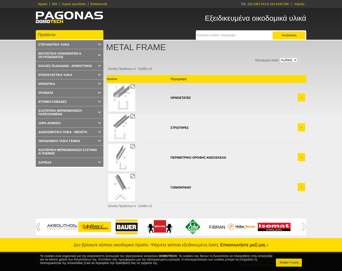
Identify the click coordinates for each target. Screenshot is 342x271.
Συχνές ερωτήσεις (74, 4)
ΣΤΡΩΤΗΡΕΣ (180, 127)
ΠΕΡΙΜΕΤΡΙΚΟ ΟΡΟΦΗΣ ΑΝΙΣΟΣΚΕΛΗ (198, 157)
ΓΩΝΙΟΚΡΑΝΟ (181, 187)
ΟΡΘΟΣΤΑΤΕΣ (181, 97)
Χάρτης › (300, 4)
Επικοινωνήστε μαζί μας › (244, 244)
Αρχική (42, 4)
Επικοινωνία (99, 4)
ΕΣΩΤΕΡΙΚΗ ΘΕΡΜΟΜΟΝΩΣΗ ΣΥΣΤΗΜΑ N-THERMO (67, 151)
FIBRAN (217, 227)
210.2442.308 (279, 4)
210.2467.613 (257, 4)
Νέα (54, 4)
